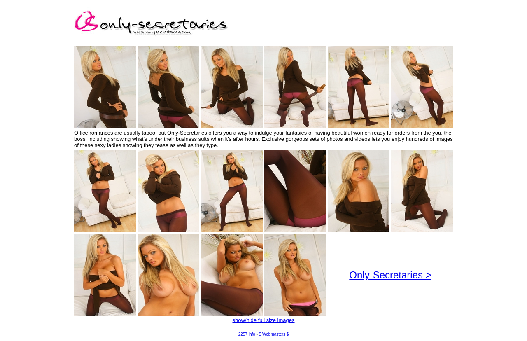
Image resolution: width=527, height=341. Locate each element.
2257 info (246, 334)
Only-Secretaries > (390, 274)
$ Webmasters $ (274, 334)
